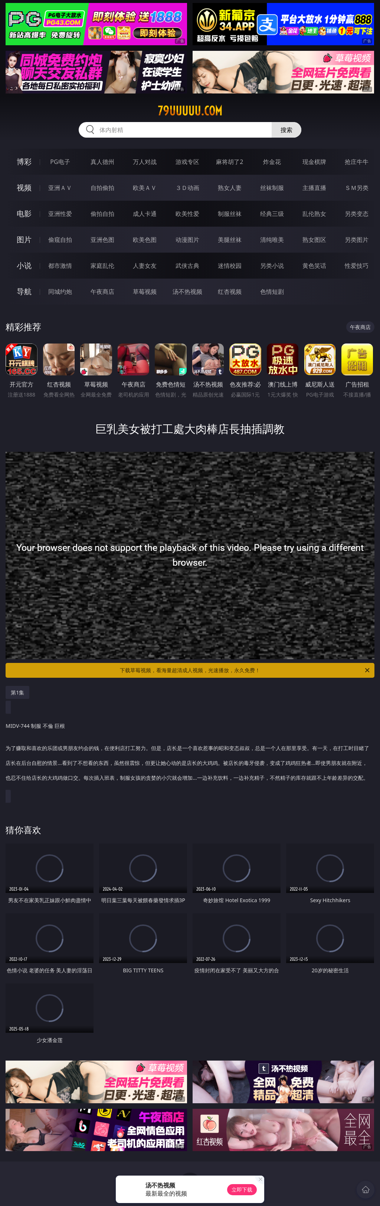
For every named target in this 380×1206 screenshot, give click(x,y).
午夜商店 (102, 291)
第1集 (17, 692)
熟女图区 (314, 240)
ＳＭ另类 (356, 188)
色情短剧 (272, 291)
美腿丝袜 (230, 240)
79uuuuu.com (190, 110)
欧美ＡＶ (145, 188)
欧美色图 (145, 240)
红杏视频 (230, 291)
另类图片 (356, 240)
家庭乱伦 (102, 266)
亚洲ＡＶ (60, 188)
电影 (24, 213)
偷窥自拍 (60, 240)
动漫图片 (187, 240)
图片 (24, 239)
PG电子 (60, 162)
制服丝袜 (230, 214)
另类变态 (356, 214)
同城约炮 (60, 291)
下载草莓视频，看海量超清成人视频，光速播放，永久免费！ (245, 670)
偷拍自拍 (102, 214)
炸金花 (272, 162)
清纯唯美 (272, 240)
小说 (24, 265)
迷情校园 (230, 266)
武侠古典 (187, 266)
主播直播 (314, 188)
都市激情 (60, 266)
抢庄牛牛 (356, 162)
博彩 (24, 162)
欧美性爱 (187, 214)
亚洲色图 (102, 240)
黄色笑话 (314, 266)
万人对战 (145, 162)
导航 (24, 291)
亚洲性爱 (60, 214)
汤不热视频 (187, 291)
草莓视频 (145, 291)
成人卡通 (145, 214)
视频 (24, 188)
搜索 (286, 130)
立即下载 (242, 1189)
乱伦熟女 (314, 214)
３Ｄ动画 (187, 188)
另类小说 (272, 266)
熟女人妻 (230, 188)
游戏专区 (187, 162)
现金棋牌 (314, 162)
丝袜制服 (272, 188)
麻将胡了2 (229, 162)
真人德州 (102, 162)
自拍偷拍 (102, 188)
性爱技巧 (356, 266)
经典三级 (272, 214)
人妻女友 (145, 266)
